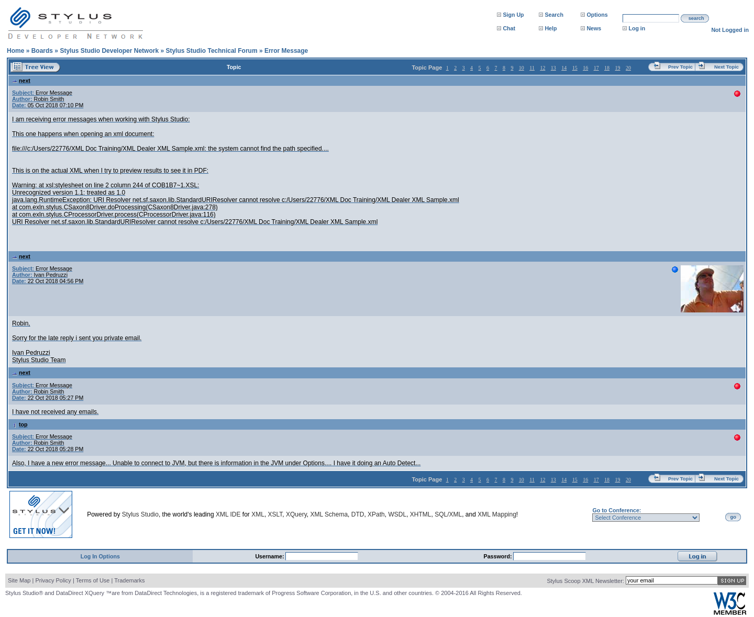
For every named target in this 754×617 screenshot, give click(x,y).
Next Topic (726, 67)
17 (596, 68)
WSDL (397, 514)
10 (521, 68)
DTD (357, 514)
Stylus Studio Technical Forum (211, 50)
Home (15, 50)
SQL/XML (448, 514)
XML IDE (228, 514)
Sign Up (513, 15)
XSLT (275, 514)
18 (606, 68)
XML (257, 514)
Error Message (286, 50)
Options (596, 15)
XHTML (420, 514)
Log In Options (100, 556)
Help (551, 28)
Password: (499, 556)
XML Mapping (497, 514)
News (593, 28)
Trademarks (129, 580)
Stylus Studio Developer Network (109, 50)
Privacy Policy (53, 580)
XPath (376, 514)
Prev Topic (680, 67)
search (696, 18)
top (20, 424)
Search (554, 15)
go (733, 517)
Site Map (19, 580)
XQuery (296, 514)
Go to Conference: (616, 510)
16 (585, 68)
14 (564, 68)
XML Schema (329, 514)
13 (553, 68)
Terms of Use (93, 580)
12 (542, 68)
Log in (636, 28)
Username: (270, 556)
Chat (509, 28)
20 (628, 68)
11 (532, 68)
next (21, 80)
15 (575, 68)
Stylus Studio (140, 514)
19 (617, 68)
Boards (42, 50)
